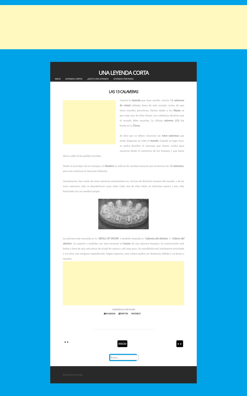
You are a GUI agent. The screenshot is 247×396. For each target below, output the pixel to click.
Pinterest (136, 313)
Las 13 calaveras (123, 91)
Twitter (123, 313)
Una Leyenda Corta (124, 72)
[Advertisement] (94, 27)
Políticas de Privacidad (72, 375)
